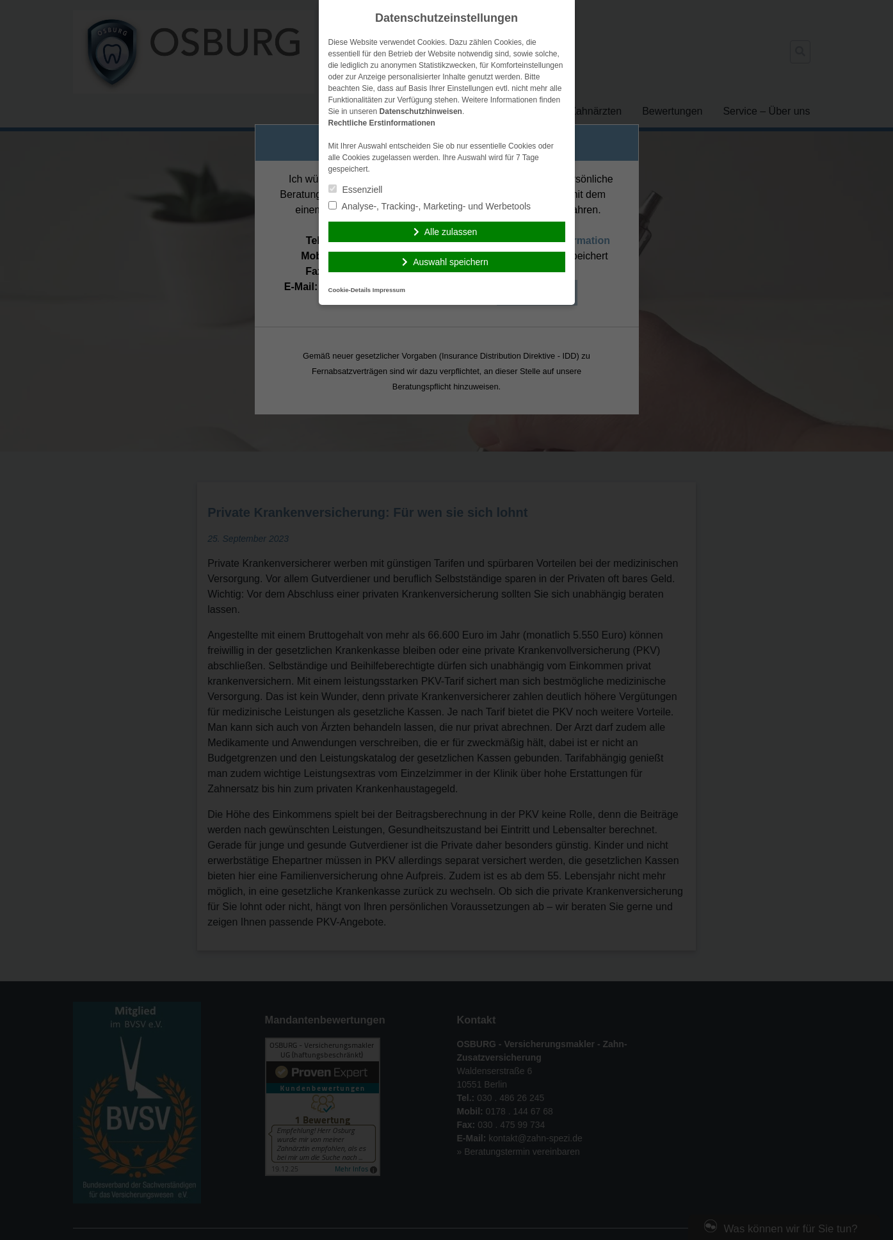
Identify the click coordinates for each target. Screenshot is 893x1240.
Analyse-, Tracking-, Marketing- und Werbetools (429, 206)
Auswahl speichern (450, 262)
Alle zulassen (451, 232)
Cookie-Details (349, 289)
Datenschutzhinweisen (421, 111)
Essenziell (355, 189)
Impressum (389, 289)
